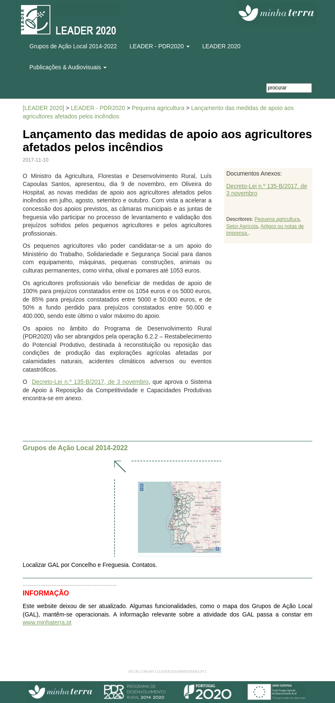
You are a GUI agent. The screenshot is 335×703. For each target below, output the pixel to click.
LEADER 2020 (221, 46)
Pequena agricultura (158, 108)
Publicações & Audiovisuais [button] (68, 67)
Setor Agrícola (242, 226)
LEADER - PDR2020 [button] (160, 46)
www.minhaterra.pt (47, 622)
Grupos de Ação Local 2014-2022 (73, 46)
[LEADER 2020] (43, 108)
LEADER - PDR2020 (98, 108)
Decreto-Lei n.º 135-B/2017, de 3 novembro (90, 381)
